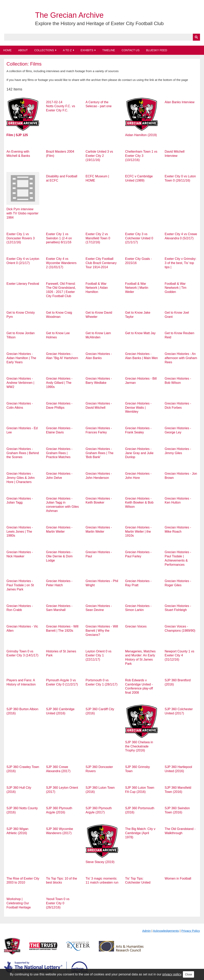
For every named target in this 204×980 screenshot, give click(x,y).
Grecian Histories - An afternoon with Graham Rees (181, 358)
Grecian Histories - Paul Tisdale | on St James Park (20, 585)
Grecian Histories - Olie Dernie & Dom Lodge (59, 556)
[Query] (102, 37)
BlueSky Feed (156, 50)
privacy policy (171, 974)
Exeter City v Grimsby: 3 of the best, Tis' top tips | (180, 263)
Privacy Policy (190, 930)
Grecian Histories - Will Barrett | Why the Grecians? (102, 630)
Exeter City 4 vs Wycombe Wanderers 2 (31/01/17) (61, 263)
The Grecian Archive (69, 15)
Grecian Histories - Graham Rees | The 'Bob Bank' (100, 453)
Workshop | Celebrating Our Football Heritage (18, 903)
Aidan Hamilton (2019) (141, 135)
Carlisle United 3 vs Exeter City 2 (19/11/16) (99, 156)
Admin (146, 930)
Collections (44, 50)
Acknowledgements (166, 930)
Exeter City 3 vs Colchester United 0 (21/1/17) (139, 238)
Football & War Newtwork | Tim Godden (175, 288)
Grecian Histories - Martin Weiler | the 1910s (138, 531)
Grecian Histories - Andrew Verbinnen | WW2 (20, 383)
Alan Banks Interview (179, 102)
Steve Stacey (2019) (100, 862)
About (23, 50)
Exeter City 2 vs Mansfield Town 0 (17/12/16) (98, 238)
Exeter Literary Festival (22, 283)
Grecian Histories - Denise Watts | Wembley (138, 407)
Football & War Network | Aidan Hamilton (97, 288)
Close (188, 974)
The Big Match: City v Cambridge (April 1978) (140, 833)
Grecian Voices (136, 626)
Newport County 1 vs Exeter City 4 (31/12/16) (179, 655)
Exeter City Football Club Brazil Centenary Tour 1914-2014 (101, 263)
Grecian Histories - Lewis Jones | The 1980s (19, 531)
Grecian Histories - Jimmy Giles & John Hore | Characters (20, 478)
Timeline (108, 50)
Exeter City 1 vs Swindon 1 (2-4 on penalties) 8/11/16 (59, 238)
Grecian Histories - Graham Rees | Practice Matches (59, 453)
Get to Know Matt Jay (140, 333)
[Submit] (196, 37)
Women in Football (178, 878)
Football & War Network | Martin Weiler (136, 288)
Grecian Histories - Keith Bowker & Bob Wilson (139, 503)
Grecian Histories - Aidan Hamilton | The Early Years (21, 358)
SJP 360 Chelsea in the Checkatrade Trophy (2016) (139, 746)
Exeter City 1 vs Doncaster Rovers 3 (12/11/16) (20, 238)
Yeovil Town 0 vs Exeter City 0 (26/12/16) (57, 903)
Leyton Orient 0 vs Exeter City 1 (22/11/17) (99, 655)
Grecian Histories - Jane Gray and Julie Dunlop (139, 453)
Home (7, 50)
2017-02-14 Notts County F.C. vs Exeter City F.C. (60, 106)
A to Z (67, 50)
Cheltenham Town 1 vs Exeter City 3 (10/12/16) (141, 156)
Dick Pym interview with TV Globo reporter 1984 (22, 213)
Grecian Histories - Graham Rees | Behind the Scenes (22, 453)
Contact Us (131, 50)
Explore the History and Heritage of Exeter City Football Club (99, 23)
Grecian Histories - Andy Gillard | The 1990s (59, 383)
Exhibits (86, 50)
